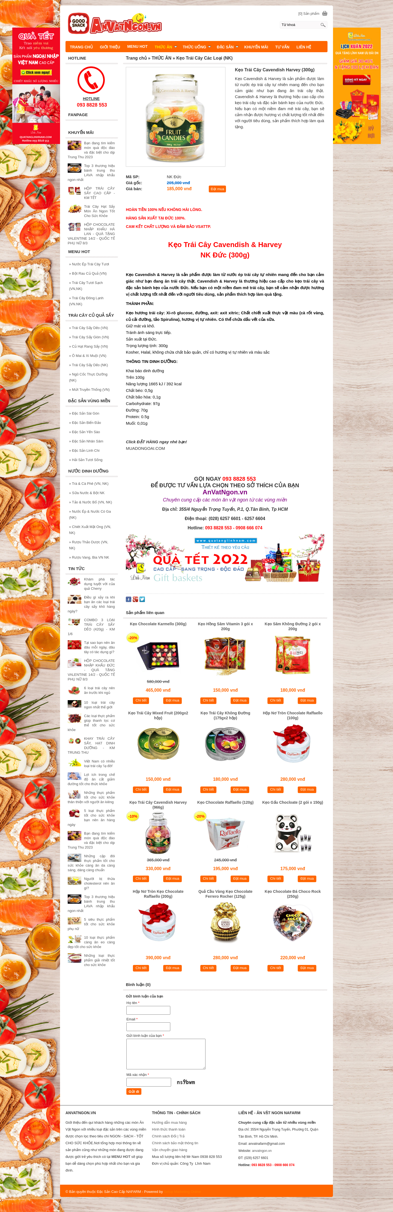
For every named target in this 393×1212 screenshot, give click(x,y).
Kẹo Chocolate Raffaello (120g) (225, 802)
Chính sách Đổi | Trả (168, 1136)
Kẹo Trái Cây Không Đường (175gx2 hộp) (225, 715)
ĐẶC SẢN (228, 47)
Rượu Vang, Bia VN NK (89, 557)
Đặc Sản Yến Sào (84, 432)
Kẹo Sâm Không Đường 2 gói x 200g (293, 626)
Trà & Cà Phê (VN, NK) (89, 484)
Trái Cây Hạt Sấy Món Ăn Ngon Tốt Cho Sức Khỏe (99, 211)
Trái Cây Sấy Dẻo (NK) (88, 365)
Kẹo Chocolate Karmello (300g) (158, 624)
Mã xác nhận (137, 1075)
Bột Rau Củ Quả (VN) (88, 273)
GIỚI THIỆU (110, 47)
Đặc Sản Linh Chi (84, 450)
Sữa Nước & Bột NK (87, 493)
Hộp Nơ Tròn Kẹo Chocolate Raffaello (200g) (158, 894)
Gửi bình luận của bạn (145, 1036)
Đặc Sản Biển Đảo (85, 423)
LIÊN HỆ (303, 47)
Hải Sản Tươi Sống (86, 460)
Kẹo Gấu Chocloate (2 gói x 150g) (292, 802)
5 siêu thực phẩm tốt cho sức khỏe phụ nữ (91, 924)
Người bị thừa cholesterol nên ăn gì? (99, 883)
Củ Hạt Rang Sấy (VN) (88, 346)
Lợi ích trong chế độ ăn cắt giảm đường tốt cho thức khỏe (91, 779)
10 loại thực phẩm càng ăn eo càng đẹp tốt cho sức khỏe (91, 942)
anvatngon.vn (262, 1151)
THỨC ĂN (166, 47)
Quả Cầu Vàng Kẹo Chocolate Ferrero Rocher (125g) (225, 894)
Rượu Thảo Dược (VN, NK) (88, 545)
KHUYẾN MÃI (256, 47)
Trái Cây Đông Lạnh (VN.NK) (86, 301)
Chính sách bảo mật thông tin (175, 1143)
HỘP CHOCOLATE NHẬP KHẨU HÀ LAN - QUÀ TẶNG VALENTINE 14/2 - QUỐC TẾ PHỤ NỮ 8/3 (91, 233)
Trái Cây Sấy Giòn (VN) (89, 337)
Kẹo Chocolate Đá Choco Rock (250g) (293, 894)
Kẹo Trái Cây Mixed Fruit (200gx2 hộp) (158, 715)
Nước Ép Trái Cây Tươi (89, 264)
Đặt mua (217, 189)
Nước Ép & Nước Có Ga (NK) (90, 514)
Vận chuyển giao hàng (169, 1150)
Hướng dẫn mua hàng (169, 1122)
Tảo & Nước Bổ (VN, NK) (90, 502)
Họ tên (132, 1003)
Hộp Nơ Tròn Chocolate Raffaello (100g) (292, 715)
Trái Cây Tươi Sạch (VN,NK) (86, 286)
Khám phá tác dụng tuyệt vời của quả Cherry (99, 584)
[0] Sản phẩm (308, 13)
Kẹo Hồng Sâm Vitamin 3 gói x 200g (225, 626)
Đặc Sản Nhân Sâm (86, 441)
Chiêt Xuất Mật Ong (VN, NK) (90, 530)
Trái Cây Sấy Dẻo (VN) (88, 328)
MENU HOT (137, 46)
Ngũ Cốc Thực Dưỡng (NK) (88, 377)
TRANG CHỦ (81, 47)
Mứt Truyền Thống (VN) (89, 390)
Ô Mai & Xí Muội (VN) (87, 356)
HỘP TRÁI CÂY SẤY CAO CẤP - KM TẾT (99, 193)
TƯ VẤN (282, 47)
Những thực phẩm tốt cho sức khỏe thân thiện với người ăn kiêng (91, 797)
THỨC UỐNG (197, 47)
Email (132, 1019)
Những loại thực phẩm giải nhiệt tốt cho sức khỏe (99, 960)
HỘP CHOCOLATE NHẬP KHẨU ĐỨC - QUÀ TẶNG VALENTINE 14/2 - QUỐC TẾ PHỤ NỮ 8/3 (91, 670)
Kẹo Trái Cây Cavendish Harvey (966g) (158, 804)
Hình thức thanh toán (168, 1129)
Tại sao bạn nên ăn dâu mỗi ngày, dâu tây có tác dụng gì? (99, 647)
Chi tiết (141, 700)
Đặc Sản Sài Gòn (84, 413)
